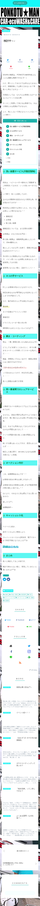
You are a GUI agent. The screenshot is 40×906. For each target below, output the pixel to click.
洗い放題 (30, 597)
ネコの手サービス (16, 131)
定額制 (6, 600)
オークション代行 (16, 145)
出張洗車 (22, 594)
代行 (30, 594)
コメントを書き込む (20, 893)
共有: (9, 158)
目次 (19, 121)
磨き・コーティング (16, 135)
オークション (20, 597)
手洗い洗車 (13, 594)
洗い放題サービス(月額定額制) (20, 126)
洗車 (5, 594)
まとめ (12, 154)
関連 (8, 162)
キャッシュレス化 (16, 149)
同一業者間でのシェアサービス (20, 140)
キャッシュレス (8, 597)
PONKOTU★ (8, 590)
